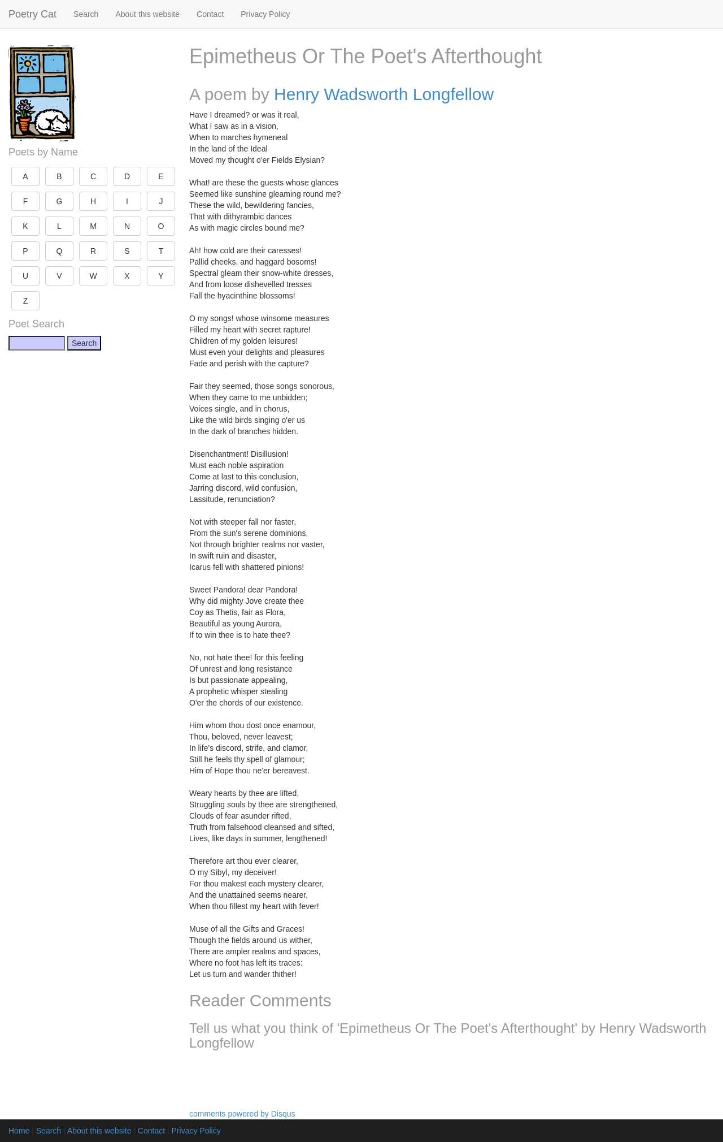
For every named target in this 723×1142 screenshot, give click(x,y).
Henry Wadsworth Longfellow (384, 94)
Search (85, 14)
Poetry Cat (32, 14)
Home (18, 1130)
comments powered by (242, 1113)
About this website (147, 14)
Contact (210, 14)
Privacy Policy (265, 14)
